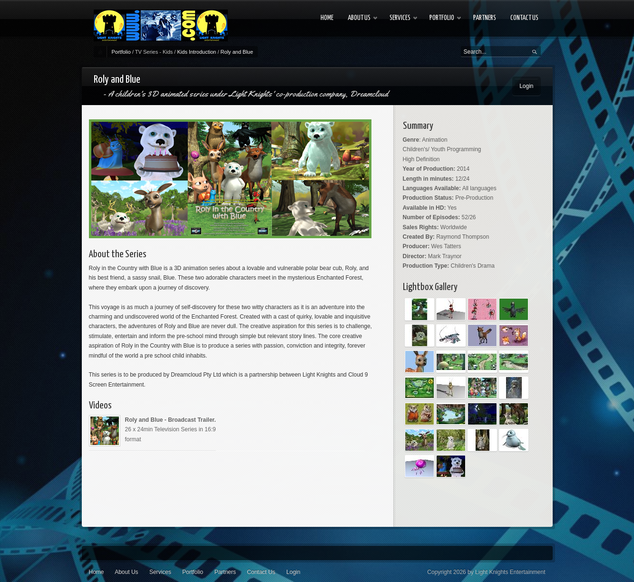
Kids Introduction (196, 52)
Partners (225, 572)
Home (96, 572)
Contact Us (261, 572)
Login (526, 86)
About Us (126, 572)
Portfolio (121, 52)
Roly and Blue (237, 52)
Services (160, 572)
